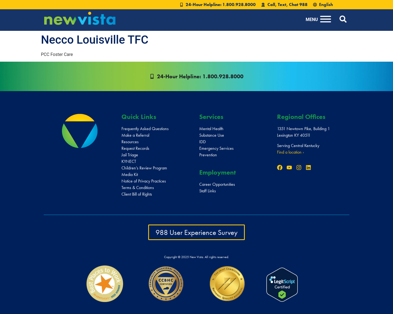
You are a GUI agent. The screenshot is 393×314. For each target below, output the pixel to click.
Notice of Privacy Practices (143, 181)
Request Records (135, 148)
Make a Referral (135, 135)
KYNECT (128, 161)
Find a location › (290, 152)
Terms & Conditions (137, 187)
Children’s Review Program (144, 168)
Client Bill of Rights (136, 194)
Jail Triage (129, 155)
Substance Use (211, 135)
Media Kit (129, 174)
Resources (130, 142)
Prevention (208, 155)
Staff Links (207, 191)
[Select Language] (335, 4)
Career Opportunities (217, 184)
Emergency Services (216, 148)
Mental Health (211, 128)
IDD (202, 142)
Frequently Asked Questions (145, 128)
